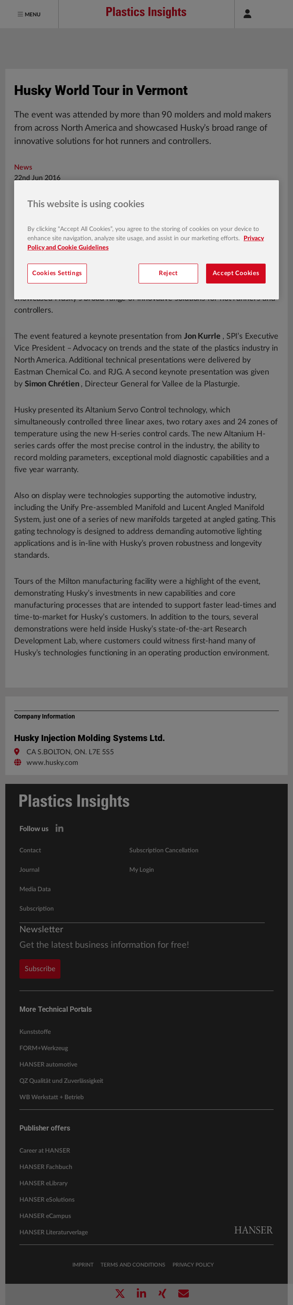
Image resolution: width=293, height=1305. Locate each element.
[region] (146, 239)
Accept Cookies (236, 273)
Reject (168, 273)
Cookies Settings (57, 273)
